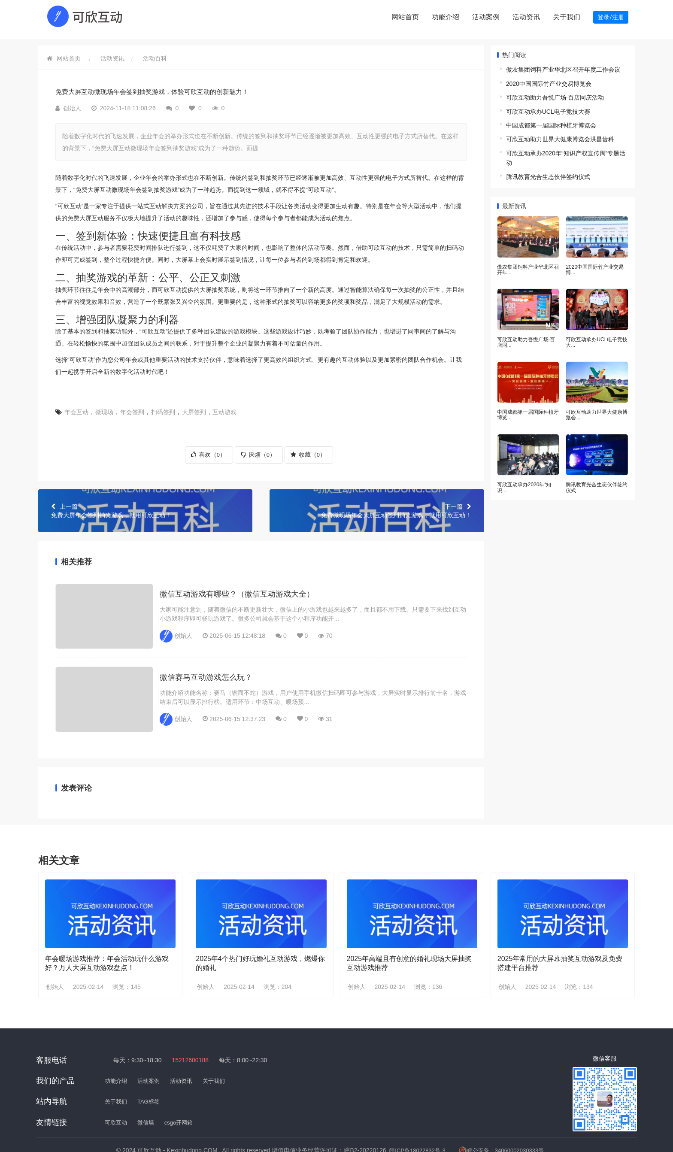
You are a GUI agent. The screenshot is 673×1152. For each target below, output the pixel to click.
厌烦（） (258, 449)
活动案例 (486, 17)
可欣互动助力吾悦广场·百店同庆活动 (555, 92)
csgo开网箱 (182, 1097)
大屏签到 (194, 407)
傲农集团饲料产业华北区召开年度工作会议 (563, 64)
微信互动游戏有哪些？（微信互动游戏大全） (237, 584)
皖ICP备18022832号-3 (425, 1125)
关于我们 (566, 17)
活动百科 (155, 53)
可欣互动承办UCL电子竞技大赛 (548, 106)
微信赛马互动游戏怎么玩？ (206, 658)
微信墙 (148, 1097)
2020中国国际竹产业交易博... (595, 264)
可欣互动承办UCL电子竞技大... (597, 335)
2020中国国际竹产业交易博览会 (548, 79)
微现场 (104, 407)
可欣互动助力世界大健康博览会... (597, 406)
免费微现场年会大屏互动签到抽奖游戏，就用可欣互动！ (376, 505)
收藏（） (308, 449)
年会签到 (132, 407)
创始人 (55, 962)
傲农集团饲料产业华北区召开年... (528, 264)
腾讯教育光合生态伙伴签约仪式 (548, 172)
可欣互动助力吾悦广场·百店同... (526, 335)
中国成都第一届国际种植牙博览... (528, 406)
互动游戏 (224, 407)
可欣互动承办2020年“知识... (524, 478)
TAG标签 (151, 1077)
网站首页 (405, 17)
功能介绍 (445, 17)
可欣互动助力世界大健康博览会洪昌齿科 (560, 134)
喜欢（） (208, 449)
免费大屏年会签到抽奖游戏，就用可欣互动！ (145, 505)
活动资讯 (526, 17)
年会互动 (76, 407)
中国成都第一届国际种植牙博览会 (551, 120)
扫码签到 (163, 407)
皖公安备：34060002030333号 (507, 1125)
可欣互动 (117, 1097)
